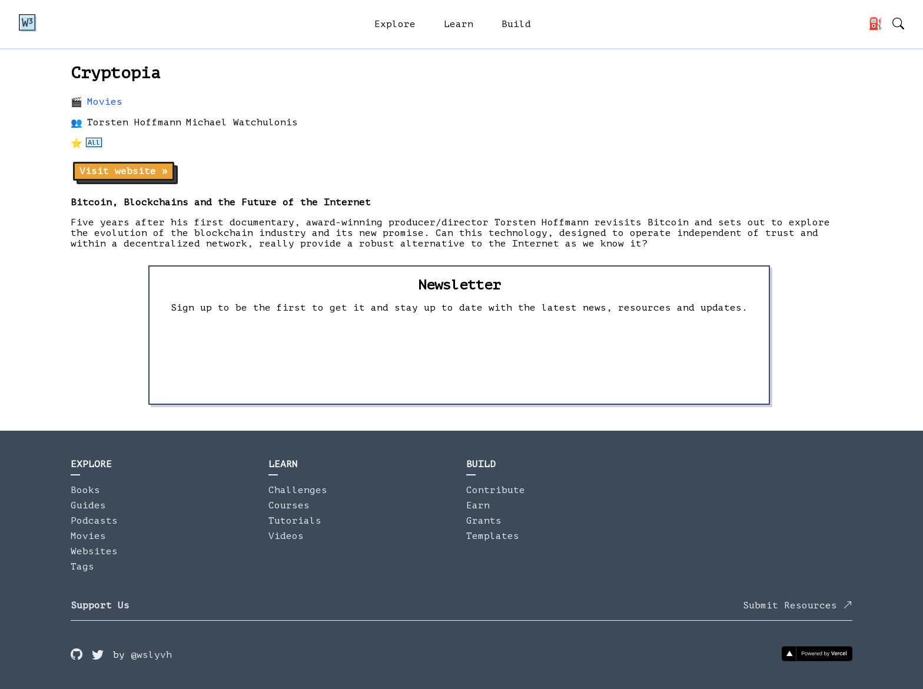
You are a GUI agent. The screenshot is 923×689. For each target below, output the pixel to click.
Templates (492, 536)
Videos (286, 536)
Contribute (495, 490)
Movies (104, 101)
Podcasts (94, 520)
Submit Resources (797, 605)
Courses (289, 505)
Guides (88, 505)
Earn (478, 505)
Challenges (297, 490)
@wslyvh (151, 655)
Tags (82, 566)
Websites (94, 551)
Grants (484, 520)
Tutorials (294, 520)
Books (85, 490)
